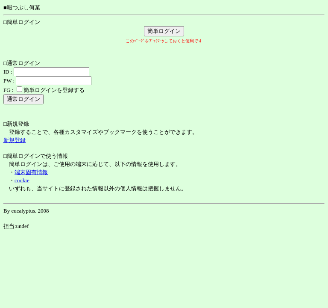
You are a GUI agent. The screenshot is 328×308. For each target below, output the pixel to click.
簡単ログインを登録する (54, 90)
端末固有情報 (31, 172)
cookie (22, 180)
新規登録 (14, 140)
